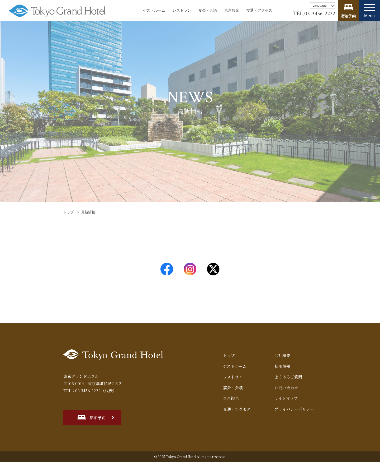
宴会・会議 (207, 10)
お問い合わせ (286, 387)
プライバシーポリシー (294, 409)
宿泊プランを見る (348, 10)
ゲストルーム (154, 10)
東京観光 (231, 10)
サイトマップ (286, 398)
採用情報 (282, 366)
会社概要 (282, 355)
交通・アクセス (259, 10)
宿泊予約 (98, 417)
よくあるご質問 (288, 377)
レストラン (182, 10)
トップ (68, 212)
